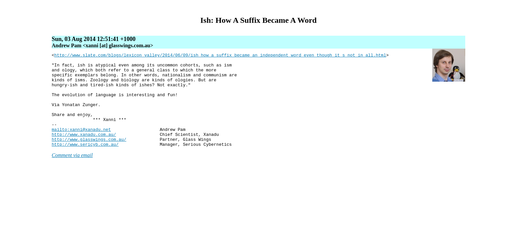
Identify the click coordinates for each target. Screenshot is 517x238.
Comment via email (72, 174)
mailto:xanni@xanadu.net (81, 145)
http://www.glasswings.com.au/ (89, 157)
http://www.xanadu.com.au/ (84, 151)
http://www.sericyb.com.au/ (85, 163)
